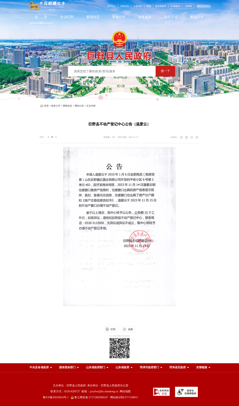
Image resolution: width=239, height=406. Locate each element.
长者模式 (175, 6)
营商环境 (133, 79)
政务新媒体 (160, 6)
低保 (118, 79)
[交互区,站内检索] (119, 71)
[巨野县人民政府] (119, 54)
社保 (95, 79)
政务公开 (119, 17)
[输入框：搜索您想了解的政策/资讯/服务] (112, 71)
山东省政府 (122, 367)
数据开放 (197, 17)
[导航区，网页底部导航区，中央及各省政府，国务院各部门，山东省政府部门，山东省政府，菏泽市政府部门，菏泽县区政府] (119, 367)
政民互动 (171, 17)
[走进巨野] (67, 17)
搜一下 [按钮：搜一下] (165, 71)
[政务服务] (145, 17)
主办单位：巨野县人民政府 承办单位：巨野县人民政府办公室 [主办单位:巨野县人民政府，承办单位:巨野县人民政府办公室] (90, 385)
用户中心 (111, 6)
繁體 (149, 6)
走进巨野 (67, 17)
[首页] (41, 17)
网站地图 (125, 391)
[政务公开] (119, 17)
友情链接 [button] (201, 367)
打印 (113, 329)
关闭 (130, 329)
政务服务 (145, 17)
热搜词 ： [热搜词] (80, 79)
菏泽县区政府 (177, 367)
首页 (46, 106)
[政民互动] (171, 17)
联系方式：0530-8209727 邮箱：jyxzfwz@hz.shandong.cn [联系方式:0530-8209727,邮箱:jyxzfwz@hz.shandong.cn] (85, 391)
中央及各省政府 (39, 367)
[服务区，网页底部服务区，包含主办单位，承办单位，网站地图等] (119, 389)
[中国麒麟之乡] (46, 6)
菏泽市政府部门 (149, 367)
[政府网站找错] (161, 391)
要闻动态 (93, 17)
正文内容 (91, 106)
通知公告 (79, 106)
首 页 (41, 17)
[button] (39, 367)
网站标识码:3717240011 (124, 397)
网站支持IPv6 (203, 6)
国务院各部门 (67, 367)
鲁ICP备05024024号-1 (56, 397)
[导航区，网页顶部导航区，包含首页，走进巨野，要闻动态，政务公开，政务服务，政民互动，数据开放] (119, 17)
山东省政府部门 (95, 367)
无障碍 (188, 6)
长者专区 (138, 6)
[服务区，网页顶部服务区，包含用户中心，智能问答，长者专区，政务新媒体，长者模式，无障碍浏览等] (158, 6)
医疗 (107, 79)
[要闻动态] (93, 17)
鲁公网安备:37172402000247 (90, 397)
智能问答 (124, 6)
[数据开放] (197, 17)
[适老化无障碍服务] (186, 392)
